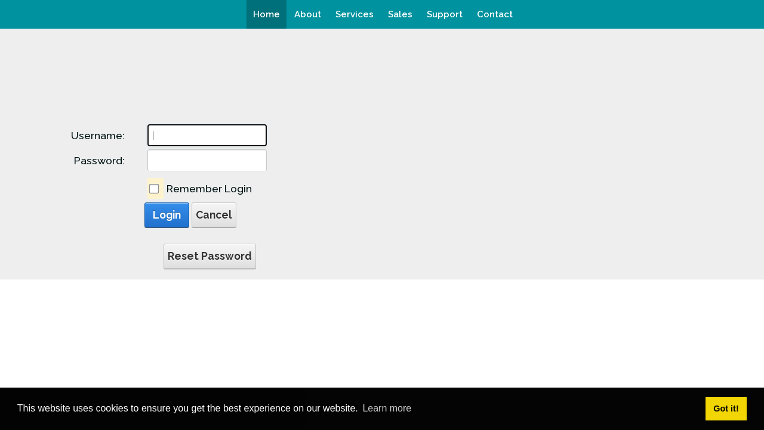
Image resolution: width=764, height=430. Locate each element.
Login (167, 214)
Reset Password (210, 256)
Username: (98, 135)
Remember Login (209, 188)
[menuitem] (266, 14)
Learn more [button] (386, 408)
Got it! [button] (725, 408)
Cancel (214, 214)
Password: (99, 160)
